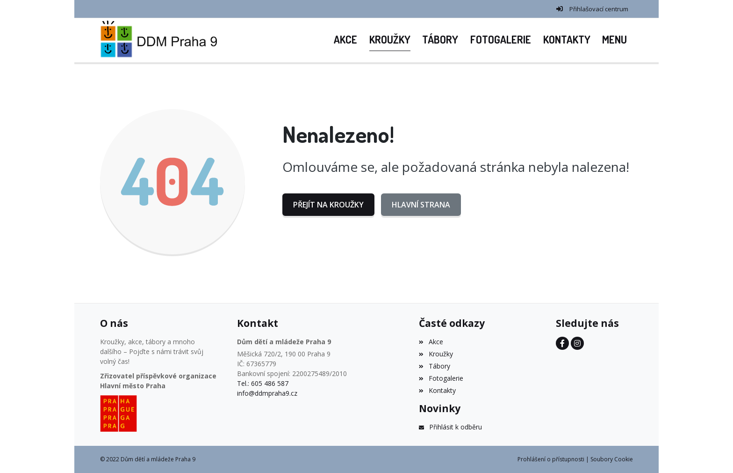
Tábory (434, 366)
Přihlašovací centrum (598, 9)
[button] (614, 40)
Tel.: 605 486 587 (262, 383)
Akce (431, 341)
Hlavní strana (421, 205)
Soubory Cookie (611, 459)
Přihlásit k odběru (450, 426)
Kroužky (436, 353)
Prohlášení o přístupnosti (550, 459)
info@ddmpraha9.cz (267, 393)
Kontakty (437, 390)
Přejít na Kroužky (328, 205)
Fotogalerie (441, 378)
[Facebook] (562, 343)
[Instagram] (577, 343)
